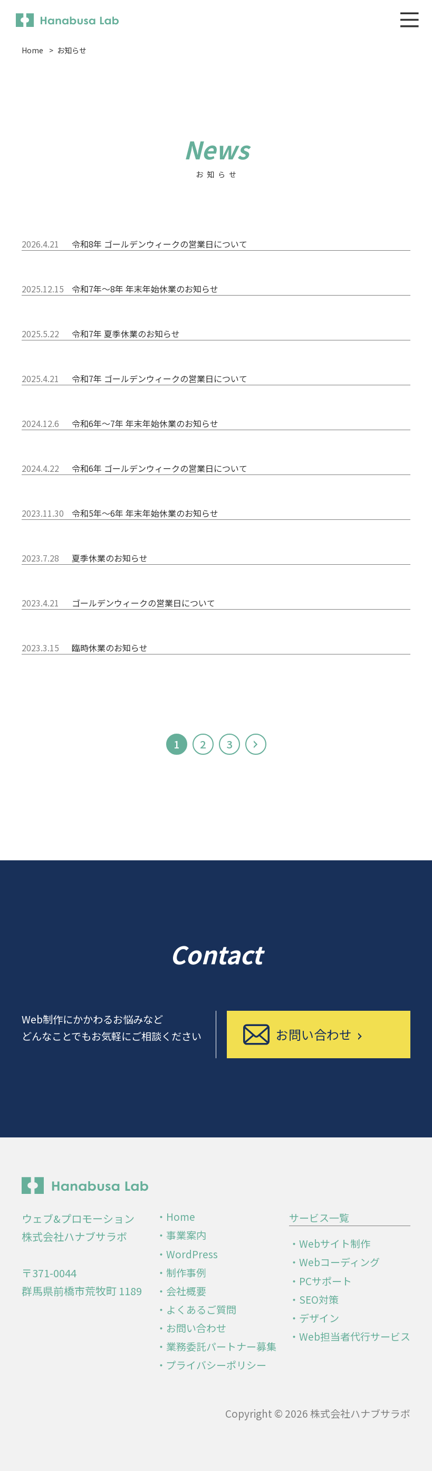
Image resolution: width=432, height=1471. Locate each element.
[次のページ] (255, 744)
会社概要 (186, 1290)
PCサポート (325, 1280)
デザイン (319, 1317)
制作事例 (186, 1272)
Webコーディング (339, 1261)
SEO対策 (319, 1299)
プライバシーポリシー (216, 1364)
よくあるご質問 (201, 1309)
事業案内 (186, 1234)
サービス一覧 (319, 1217)
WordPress (192, 1253)
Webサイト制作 (334, 1243)
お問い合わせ (196, 1327)
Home (180, 1216)
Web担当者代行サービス (354, 1336)
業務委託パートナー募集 (221, 1346)
